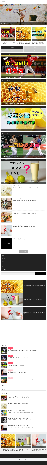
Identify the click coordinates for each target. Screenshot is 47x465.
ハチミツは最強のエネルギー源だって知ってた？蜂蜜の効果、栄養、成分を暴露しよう (23, 43)
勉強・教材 (19, 238)
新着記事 (12, 47)
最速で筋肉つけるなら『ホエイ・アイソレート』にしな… (18, 403)
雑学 (7, 133)
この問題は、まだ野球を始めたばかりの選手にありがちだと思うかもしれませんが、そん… (22, 419)
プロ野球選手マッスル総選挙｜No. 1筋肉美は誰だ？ (16, 365)
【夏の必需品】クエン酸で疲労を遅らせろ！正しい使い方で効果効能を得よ (38, 43)
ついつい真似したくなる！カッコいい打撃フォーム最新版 (8, 43)
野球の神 (3, 1)
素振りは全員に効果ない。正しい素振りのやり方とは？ (17, 372)
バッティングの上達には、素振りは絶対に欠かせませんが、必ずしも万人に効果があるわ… (22, 427)
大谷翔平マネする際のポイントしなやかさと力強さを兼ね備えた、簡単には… (20, 397)
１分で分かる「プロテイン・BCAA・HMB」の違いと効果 (11, 182)
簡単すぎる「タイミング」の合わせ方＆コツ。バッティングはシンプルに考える (21, 379)
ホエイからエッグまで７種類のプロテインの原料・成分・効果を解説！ (25, 200)
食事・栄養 (23, 39)
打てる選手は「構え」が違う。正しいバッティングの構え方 (18, 357)
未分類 (3, 261)
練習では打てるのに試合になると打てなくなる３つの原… (18, 418)
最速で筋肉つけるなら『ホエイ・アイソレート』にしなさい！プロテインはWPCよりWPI (28, 187)
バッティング (8, 39)
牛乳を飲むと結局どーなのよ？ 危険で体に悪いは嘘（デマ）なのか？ (24, 226)
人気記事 (34, 47)
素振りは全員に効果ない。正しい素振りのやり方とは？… (18, 425)
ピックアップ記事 (35, 50)
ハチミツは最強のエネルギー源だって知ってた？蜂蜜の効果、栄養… (13, 103)
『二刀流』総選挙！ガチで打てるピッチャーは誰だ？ (10, 156)
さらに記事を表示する (23, 251)
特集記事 (12, 50)
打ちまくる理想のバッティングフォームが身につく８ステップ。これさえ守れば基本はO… (23, 350)
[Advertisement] (23, 329)
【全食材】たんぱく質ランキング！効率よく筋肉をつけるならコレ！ (24, 213)
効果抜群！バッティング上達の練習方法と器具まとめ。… (18, 410)
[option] (23, 14)
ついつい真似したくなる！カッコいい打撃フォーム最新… (18, 396)
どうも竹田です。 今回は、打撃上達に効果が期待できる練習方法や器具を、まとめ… (21, 412)
